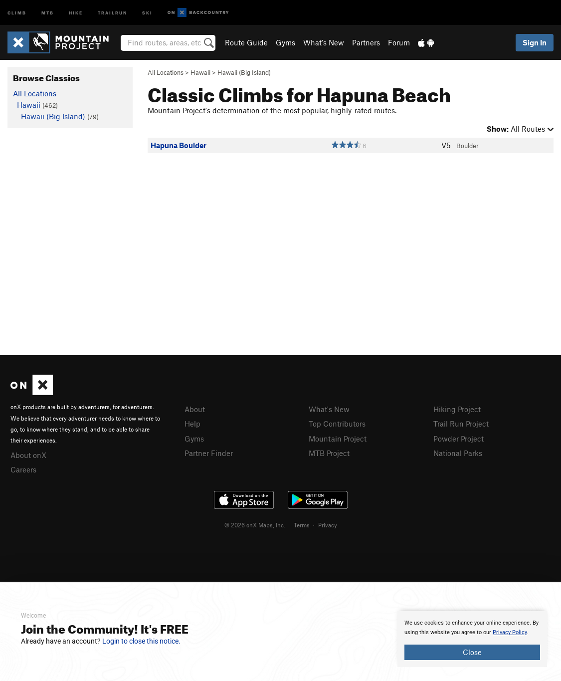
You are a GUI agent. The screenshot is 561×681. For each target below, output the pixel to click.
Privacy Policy (510, 632)
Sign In (535, 42)
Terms (302, 524)
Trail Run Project (461, 423)
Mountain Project (338, 438)
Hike (76, 12)
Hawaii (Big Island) (244, 72)
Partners (366, 42)
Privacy (327, 524)
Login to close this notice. (141, 641)
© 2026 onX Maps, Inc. (254, 524)
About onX (28, 455)
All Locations (166, 72)
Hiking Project (457, 409)
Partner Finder (209, 453)
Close (472, 652)
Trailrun (112, 12)
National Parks (457, 453)
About (195, 409)
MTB (47, 12)
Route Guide (246, 42)
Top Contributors (337, 423)
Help (192, 423)
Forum (399, 42)
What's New (323, 42)
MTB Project (329, 453)
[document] (472, 639)
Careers (23, 469)
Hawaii (200, 72)
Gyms (285, 42)
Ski (147, 12)
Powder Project (458, 438)
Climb (16, 12)
